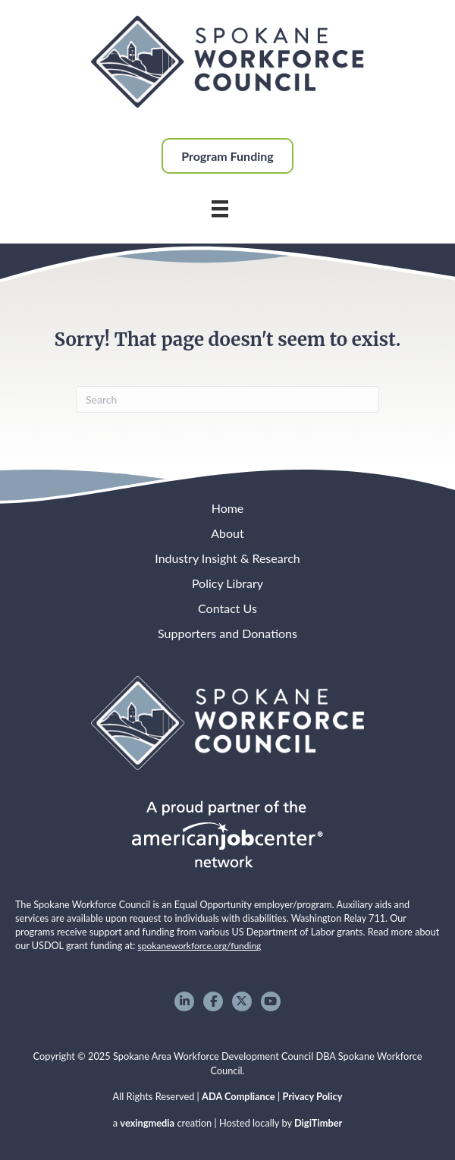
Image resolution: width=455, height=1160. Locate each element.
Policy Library (227, 583)
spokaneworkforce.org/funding (200, 945)
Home (228, 508)
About (227, 533)
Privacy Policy (312, 1096)
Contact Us (227, 608)
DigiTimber (318, 1123)
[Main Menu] (220, 208)
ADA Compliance (238, 1096)
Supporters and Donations (227, 633)
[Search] (227, 399)
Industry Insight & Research (227, 558)
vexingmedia (147, 1123)
